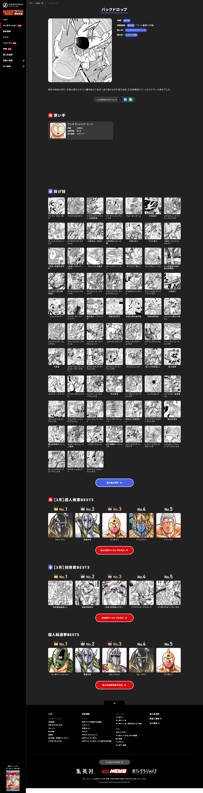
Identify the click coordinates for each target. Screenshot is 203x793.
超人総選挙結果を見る (114, 689)
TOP (30, 3)
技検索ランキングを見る (114, 622)
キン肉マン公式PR (114, 767)
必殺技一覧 (39, 3)
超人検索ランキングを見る (114, 551)
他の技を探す (114, 483)
